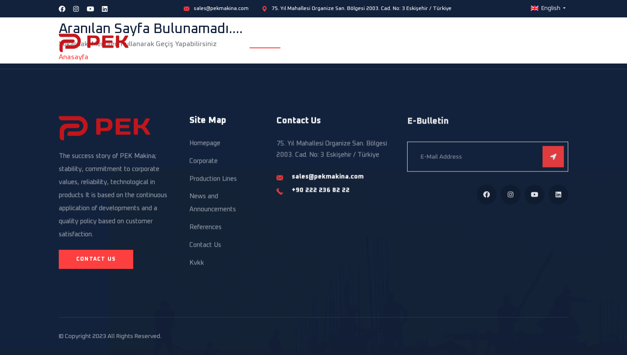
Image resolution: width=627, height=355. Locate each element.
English (546, 8)
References (504, 43)
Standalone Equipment (438, 43)
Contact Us (552, 43)
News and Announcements (212, 204)
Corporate (311, 43)
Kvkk (196, 264)
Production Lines (365, 43)
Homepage (264, 43)
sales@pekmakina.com (221, 8)
